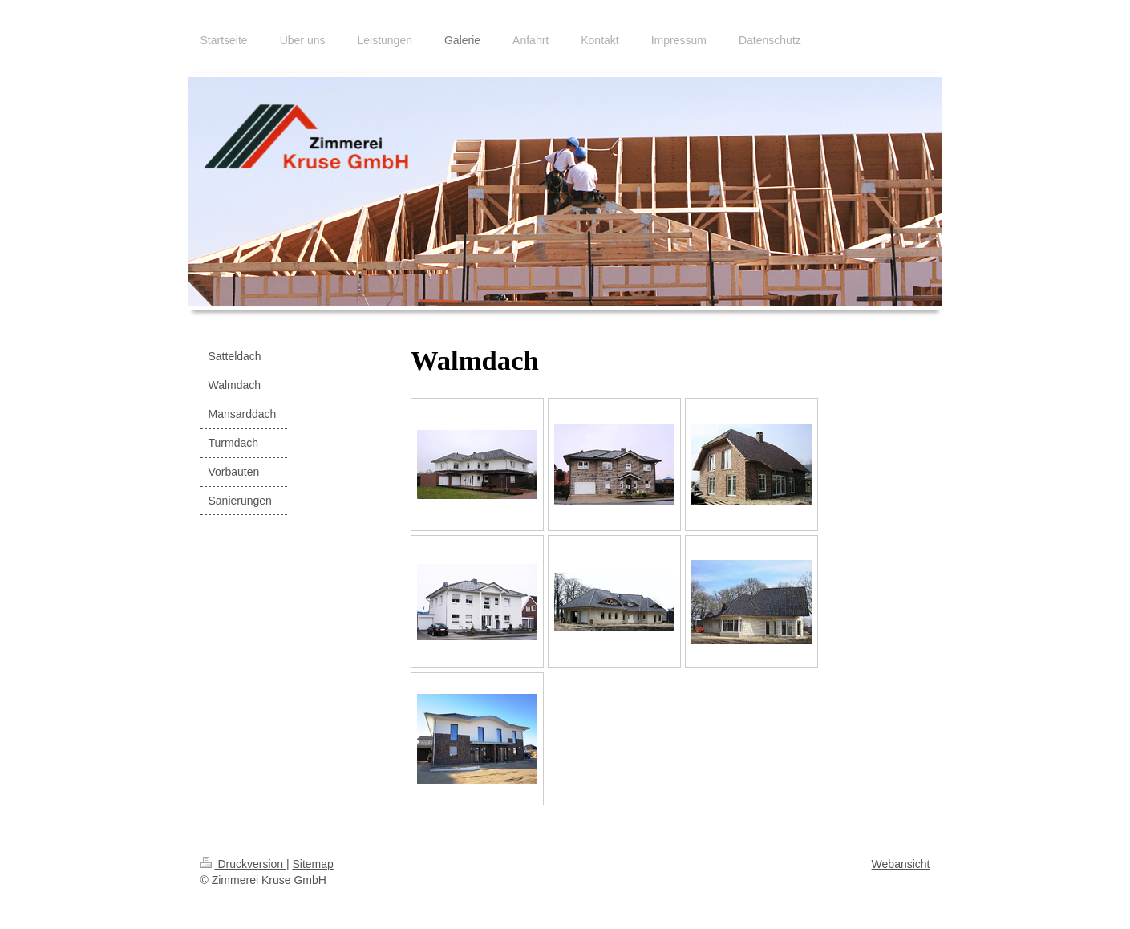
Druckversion (243, 864)
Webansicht (901, 864)
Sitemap (313, 864)
